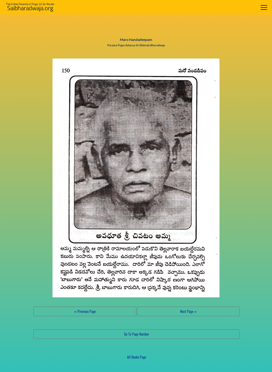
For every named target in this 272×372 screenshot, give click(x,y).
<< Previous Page (85, 311)
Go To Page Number (136, 333)
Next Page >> (188, 311)
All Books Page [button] (136, 356)
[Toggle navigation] (264, 7)
